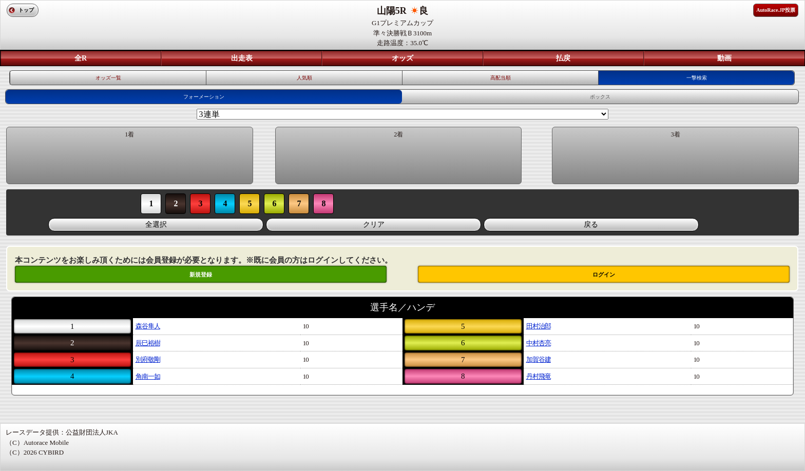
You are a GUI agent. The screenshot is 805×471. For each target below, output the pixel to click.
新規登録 (200, 274)
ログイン (603, 274)
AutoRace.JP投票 (775, 10)
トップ (26, 10)
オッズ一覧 (108, 78)
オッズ (402, 58)
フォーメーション (203, 97)
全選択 (156, 224)
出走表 (242, 58)
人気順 (304, 78)
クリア (374, 224)
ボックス (600, 97)
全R (80, 58)
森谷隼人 (148, 326)
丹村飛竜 (538, 376)
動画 (724, 58)
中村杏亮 (538, 343)
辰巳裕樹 (148, 343)
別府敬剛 (148, 359)
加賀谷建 (538, 359)
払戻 (563, 58)
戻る (591, 224)
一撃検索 (696, 78)
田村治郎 (538, 326)
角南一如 (148, 376)
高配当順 (500, 78)
